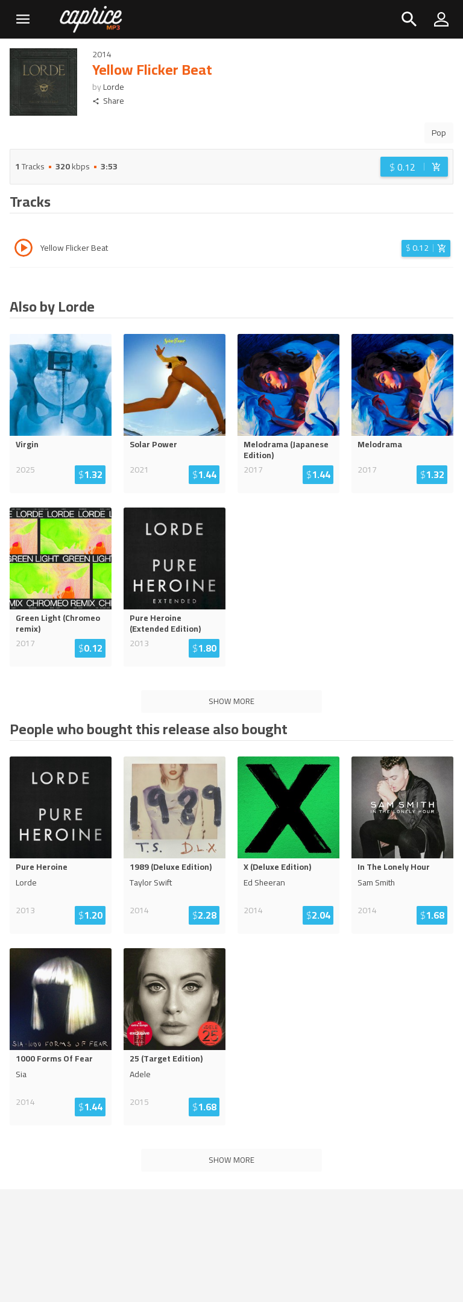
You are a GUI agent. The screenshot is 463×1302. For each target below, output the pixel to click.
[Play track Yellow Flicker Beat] (23, 249)
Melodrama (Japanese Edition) (286, 450)
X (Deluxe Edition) (277, 866)
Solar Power (153, 444)
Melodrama (379, 444)
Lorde (113, 87)
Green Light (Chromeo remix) (58, 623)
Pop (439, 132)
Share (108, 101)
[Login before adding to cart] (414, 167)
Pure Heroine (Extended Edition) (165, 623)
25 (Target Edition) (166, 1058)
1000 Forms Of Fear (54, 1058)
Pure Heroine (42, 866)
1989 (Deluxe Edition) (171, 866)
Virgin (27, 444)
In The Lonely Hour (393, 866)
